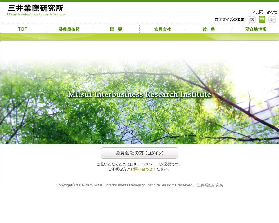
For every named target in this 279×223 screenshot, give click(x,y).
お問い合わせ (141, 169)
